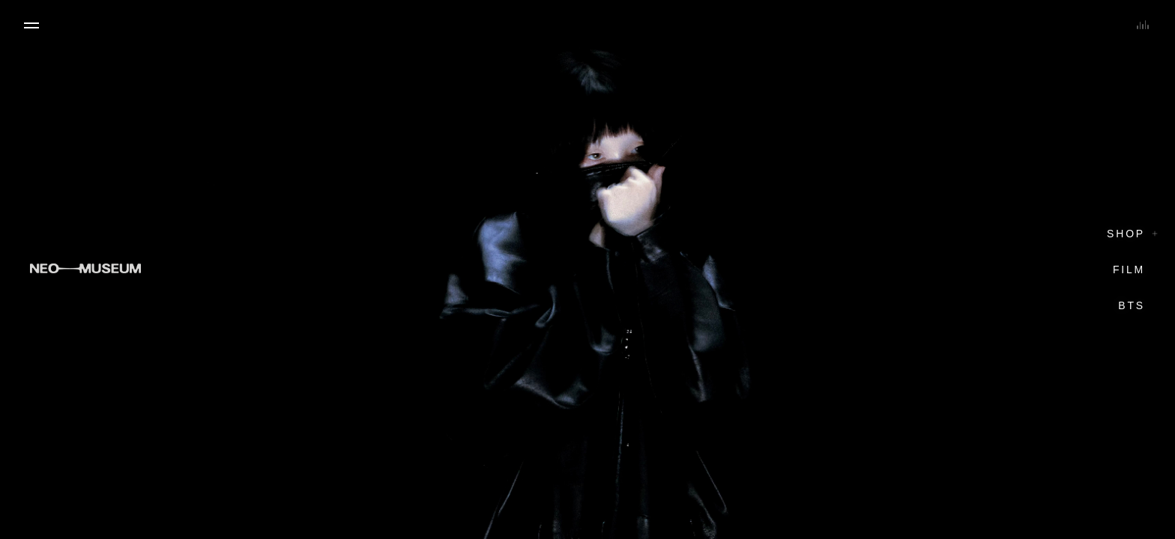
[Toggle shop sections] (1155, 233)
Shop (1126, 234)
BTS (1131, 305)
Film (1129, 269)
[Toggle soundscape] (1143, 24)
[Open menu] (31, 25)
